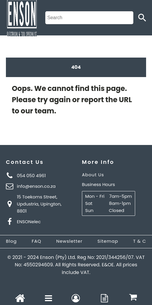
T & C (139, 241)
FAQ (36, 241)
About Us (93, 175)
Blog (11, 241)
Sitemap (108, 241)
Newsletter (69, 241)
